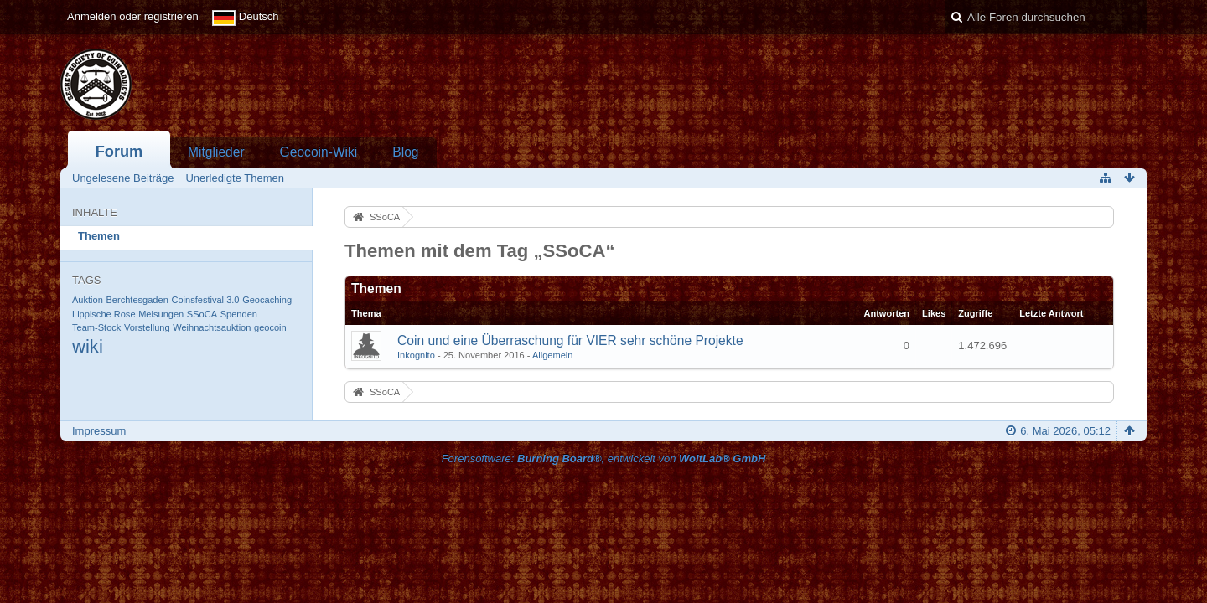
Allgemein (552, 355)
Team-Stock (96, 327)
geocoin (270, 327)
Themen (99, 235)
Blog (405, 152)
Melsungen (161, 314)
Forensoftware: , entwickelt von (604, 458)
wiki (87, 346)
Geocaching (267, 300)
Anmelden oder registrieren (133, 16)
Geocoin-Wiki (319, 152)
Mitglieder (216, 152)
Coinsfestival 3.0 (205, 300)
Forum (119, 151)
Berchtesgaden (137, 300)
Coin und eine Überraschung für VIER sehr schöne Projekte (570, 340)
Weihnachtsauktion (212, 327)
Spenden (238, 314)
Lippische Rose (104, 314)
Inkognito (416, 355)
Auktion (87, 300)
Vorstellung (147, 327)
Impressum (99, 431)
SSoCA (202, 314)
